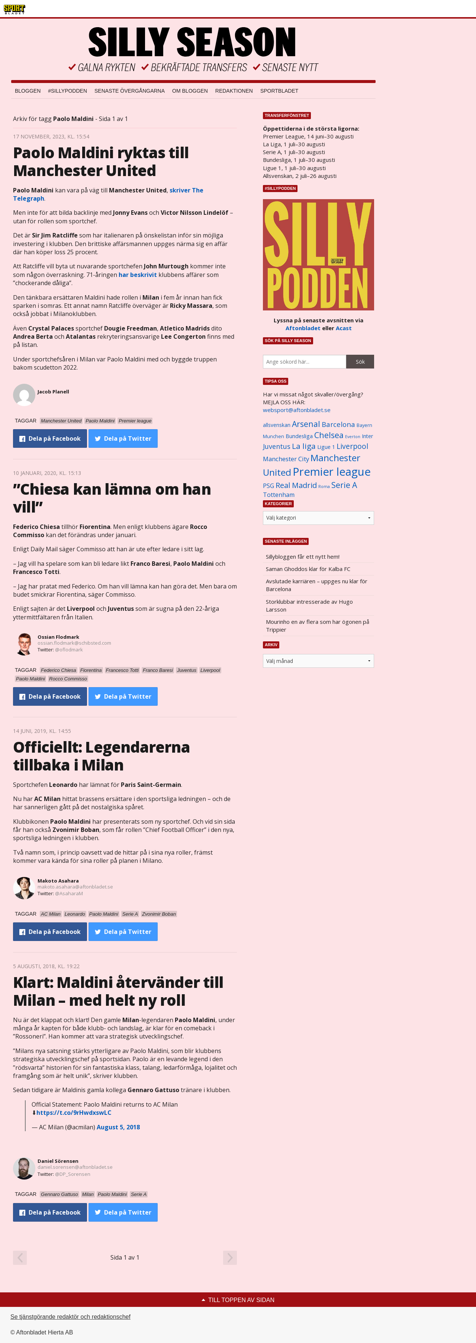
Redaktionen (234, 91)
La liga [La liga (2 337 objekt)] (304, 446)
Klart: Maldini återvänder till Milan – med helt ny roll (118, 991)
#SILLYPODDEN (67, 91)
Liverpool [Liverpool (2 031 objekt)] (352, 446)
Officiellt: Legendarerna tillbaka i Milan (101, 756)
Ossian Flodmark (58, 637)
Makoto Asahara (58, 880)
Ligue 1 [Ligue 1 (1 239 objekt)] (326, 446)
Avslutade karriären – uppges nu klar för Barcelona (316, 585)
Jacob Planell (53, 391)
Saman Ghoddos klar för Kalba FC (308, 568)
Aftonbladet (303, 328)
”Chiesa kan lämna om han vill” (112, 498)
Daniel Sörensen (58, 1161)
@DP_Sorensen (72, 1174)
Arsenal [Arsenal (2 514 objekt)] (306, 423)
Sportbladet (279, 91)
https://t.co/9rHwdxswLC (74, 1112)
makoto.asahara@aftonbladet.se (75, 886)
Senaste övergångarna (129, 91)
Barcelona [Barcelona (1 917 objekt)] (338, 424)
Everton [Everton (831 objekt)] (352, 436)
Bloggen (28, 91)
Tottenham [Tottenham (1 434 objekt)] (279, 495)
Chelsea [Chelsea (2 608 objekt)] (329, 435)
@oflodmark (69, 649)
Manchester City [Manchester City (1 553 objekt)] (286, 458)
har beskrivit (138, 275)
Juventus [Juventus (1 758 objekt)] (276, 446)
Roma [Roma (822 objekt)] (324, 486)
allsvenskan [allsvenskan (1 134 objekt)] (276, 425)
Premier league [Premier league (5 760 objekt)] (332, 471)
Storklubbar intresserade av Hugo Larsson (309, 605)
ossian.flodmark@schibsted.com (74, 642)
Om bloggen (190, 91)
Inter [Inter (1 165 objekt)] (367, 436)
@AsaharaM (69, 893)
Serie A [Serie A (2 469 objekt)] (344, 484)
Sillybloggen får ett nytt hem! (303, 556)
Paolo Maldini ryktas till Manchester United (101, 161)
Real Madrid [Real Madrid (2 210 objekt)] (296, 485)
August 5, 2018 (118, 1127)
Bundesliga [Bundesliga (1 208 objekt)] (299, 436)
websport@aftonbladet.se (297, 410)
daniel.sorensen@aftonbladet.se (75, 1167)
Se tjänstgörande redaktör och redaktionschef (70, 1317)
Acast (344, 328)
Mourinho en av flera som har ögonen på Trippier (317, 625)
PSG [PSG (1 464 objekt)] (268, 486)
